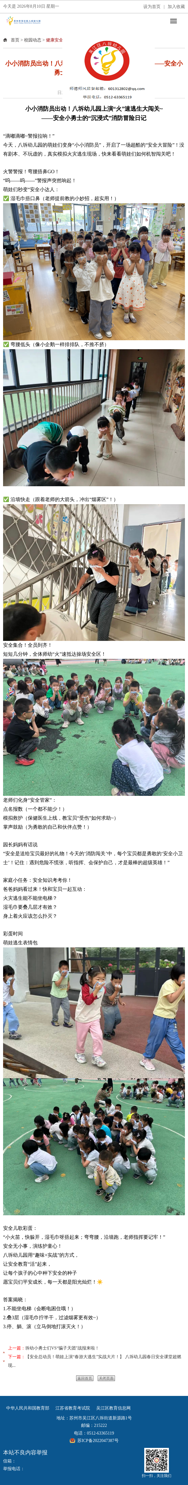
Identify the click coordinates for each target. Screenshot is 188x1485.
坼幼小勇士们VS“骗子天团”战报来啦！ (62, 1348)
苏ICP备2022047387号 (98, 1440)
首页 (15, 40)
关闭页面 (106, 1378)
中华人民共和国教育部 (27, 1408)
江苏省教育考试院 (72, 1408)
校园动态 (32, 40)
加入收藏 (176, 6)
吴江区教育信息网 (113, 1408)
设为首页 (152, 6)
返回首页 (84, 1378)
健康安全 (54, 40)
